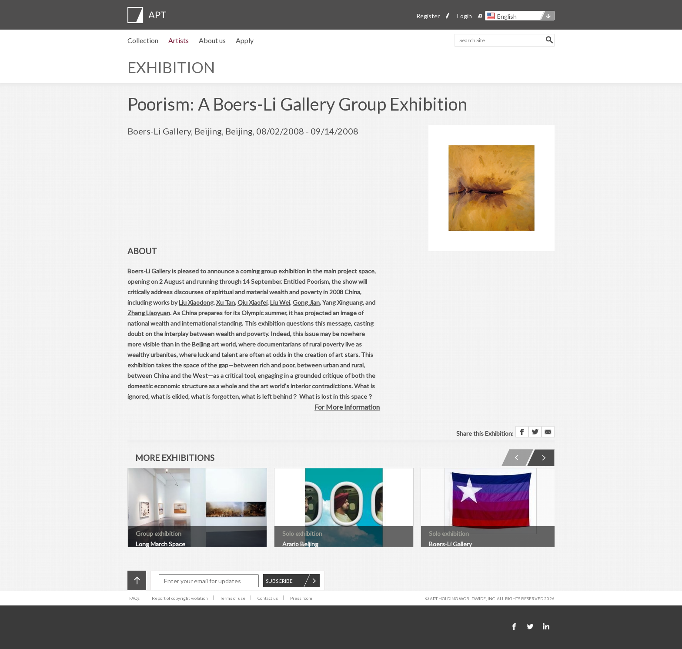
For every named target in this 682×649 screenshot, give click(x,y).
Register (428, 16)
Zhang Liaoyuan (148, 312)
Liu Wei (280, 302)
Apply (245, 40)
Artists (178, 40)
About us (212, 40)
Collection (142, 40)
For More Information (347, 407)
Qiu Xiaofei (252, 302)
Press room (301, 598)
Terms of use (232, 598)
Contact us (267, 598)
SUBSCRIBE (291, 581)
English (507, 16)
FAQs (134, 598)
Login (464, 16)
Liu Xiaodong (196, 302)
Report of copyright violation (180, 598)
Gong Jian (306, 302)
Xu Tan (225, 302)
